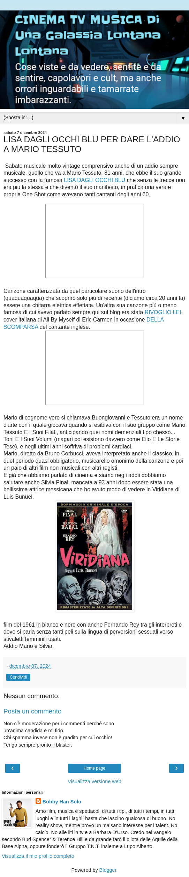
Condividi (18, 677)
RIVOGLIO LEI (163, 312)
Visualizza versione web (94, 781)
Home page (94, 768)
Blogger (107, 870)
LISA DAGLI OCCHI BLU (94, 180)
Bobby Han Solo (62, 801)
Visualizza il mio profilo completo (38, 856)
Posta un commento (32, 711)
